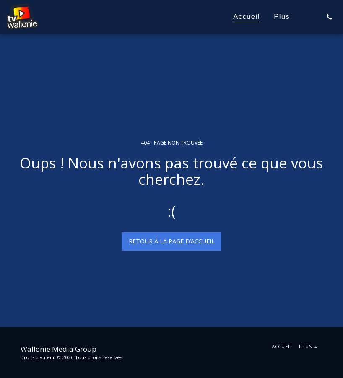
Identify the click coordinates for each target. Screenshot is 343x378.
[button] (329, 17)
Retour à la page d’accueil (172, 241)
